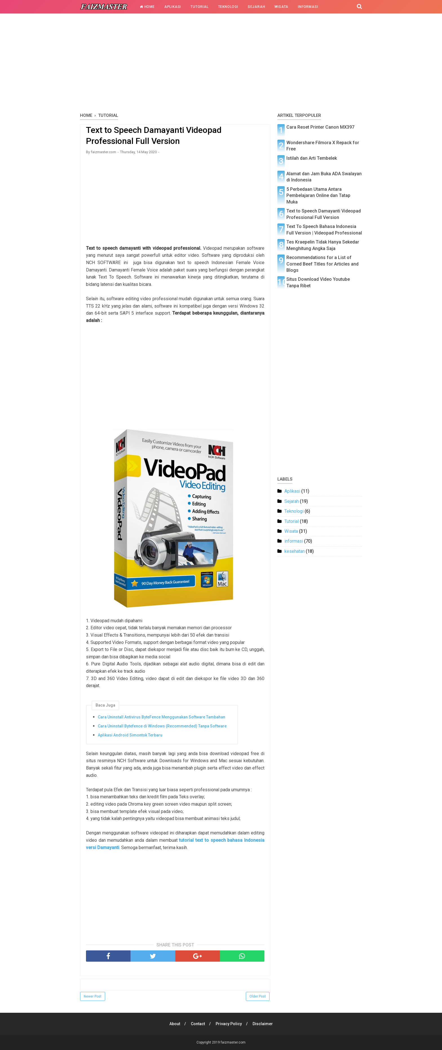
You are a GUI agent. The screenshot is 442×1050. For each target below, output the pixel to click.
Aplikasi (172, 7)
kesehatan (294, 551)
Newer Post (92, 996)
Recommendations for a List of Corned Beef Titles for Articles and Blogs (322, 264)
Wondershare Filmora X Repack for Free (322, 146)
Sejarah (256, 7)
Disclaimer (263, 1023)
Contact (198, 1023)
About (174, 1023)
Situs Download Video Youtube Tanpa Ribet (318, 282)
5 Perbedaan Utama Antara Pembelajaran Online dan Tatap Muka (318, 196)
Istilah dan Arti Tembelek (311, 158)
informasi (293, 541)
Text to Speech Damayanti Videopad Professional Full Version (323, 214)
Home (147, 7)
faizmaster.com (233, 1042)
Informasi (308, 7)
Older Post (257, 996)
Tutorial (199, 7)
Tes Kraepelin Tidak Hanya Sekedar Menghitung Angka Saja (322, 245)
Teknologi (228, 7)
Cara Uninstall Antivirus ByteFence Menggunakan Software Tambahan (161, 717)
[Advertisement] (221, 64)
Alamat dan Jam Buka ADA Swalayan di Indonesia (324, 177)
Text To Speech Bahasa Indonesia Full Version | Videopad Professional (324, 229)
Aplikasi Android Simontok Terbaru (130, 735)
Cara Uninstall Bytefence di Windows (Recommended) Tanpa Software (162, 726)
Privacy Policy (229, 1023)
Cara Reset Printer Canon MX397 (320, 127)
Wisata (281, 7)
